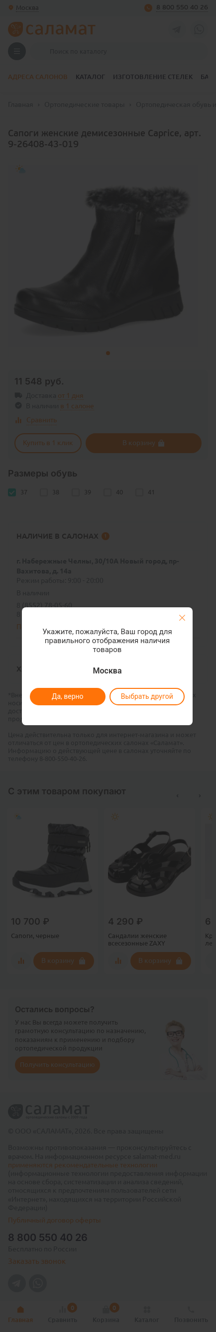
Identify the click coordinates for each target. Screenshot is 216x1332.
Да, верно (67, 696)
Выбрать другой (146, 696)
